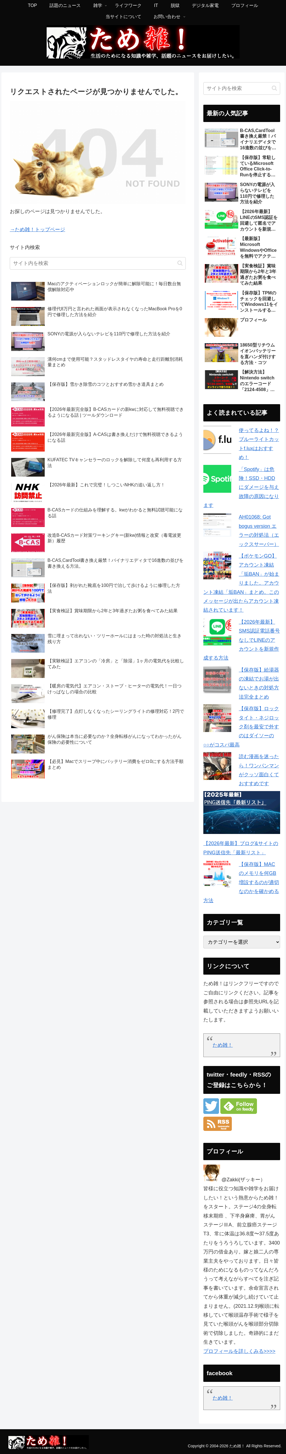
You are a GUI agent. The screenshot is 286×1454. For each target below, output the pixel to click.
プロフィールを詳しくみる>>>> (239, 1351)
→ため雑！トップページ (37, 229)
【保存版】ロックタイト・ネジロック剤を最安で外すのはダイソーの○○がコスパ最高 (241, 727)
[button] (180, 263)
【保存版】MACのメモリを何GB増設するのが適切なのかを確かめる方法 (241, 882)
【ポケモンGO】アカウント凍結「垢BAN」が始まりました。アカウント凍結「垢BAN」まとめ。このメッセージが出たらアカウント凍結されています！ (241, 583)
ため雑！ (223, 1045)
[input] (98, 263)
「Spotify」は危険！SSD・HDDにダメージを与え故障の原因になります (241, 487)
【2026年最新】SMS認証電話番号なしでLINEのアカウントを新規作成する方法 (241, 640)
